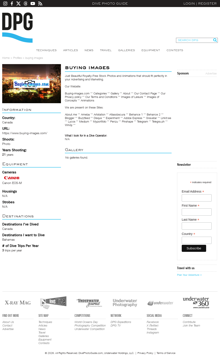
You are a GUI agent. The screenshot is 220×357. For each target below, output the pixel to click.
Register (207, 3)
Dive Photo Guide (110, 3)
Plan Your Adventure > (189, 274)
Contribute (189, 322)
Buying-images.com (77, 93)
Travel (106, 50)
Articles (70, 50)
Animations (87, 100)
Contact (7, 325)
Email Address (193, 191)
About (126, 93)
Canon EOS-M (12, 183)
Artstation (99, 114)
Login (189, 3)
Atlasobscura (117, 114)
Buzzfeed (84, 118)
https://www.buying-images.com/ (24, 133)
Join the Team (191, 325)
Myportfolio (99, 121)
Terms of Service (166, 353)
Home (6, 58)
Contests (175, 50)
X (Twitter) (152, 325)
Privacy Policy (145, 353)
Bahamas (8, 239)
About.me (71, 114)
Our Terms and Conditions (101, 97)
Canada (7, 229)
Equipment (150, 50)
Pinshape (127, 121)
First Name (191, 206)
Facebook (153, 322)
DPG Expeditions (121, 322)
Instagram (153, 332)
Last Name (190, 220)
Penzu (114, 121)
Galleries (126, 50)
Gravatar (151, 118)
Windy (68, 125)
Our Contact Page (145, 93)
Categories (100, 93)
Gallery (115, 93)
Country (188, 234)
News (88, 50)
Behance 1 (136, 114)
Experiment (113, 118)
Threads (152, 329)
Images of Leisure (132, 97)
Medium (84, 121)
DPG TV (116, 325)
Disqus (98, 118)
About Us (8, 322)
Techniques (46, 50)
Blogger (69, 118)
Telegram (142, 121)
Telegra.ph (158, 121)
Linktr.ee (166, 118)
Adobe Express (133, 118)
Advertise (211, 73)
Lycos (71, 121)
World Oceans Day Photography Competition (90, 323)
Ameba (85, 114)
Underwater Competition (90, 329)
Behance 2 (153, 114)
